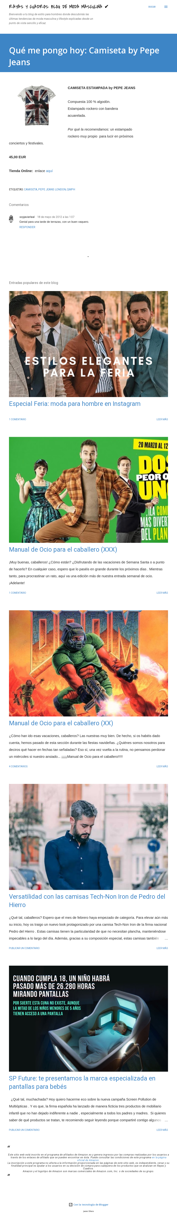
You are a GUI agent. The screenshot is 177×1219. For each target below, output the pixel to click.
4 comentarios (18, 766)
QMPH (71, 189)
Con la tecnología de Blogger (88, 1204)
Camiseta (30, 189)
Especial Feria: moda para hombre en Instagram (75, 403)
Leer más (162, 419)
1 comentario (17, 419)
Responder (27, 227)
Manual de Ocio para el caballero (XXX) (63, 549)
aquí (49, 171)
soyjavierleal (27, 217)
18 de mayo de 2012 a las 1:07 (55, 217)
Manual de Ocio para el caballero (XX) (61, 723)
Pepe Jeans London (52, 189)
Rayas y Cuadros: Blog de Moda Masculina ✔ (59, 6)
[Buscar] (152, 6)
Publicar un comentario (24, 948)
